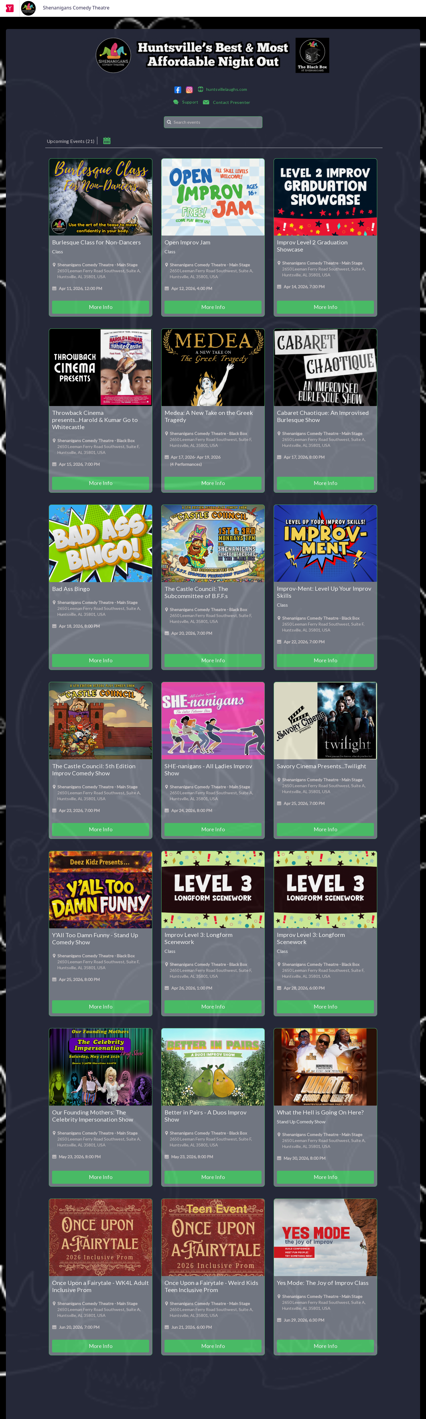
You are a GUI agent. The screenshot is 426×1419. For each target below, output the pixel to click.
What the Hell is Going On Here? (320, 1112)
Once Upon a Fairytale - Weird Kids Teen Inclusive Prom (211, 1286)
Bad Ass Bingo (71, 588)
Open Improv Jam (187, 242)
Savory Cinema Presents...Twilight (321, 765)
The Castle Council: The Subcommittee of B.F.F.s (196, 592)
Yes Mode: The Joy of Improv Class (323, 1282)
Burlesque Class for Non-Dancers (96, 242)
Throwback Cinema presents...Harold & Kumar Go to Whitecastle (95, 419)
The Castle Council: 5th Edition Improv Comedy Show (93, 769)
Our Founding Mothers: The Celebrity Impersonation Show (92, 1116)
